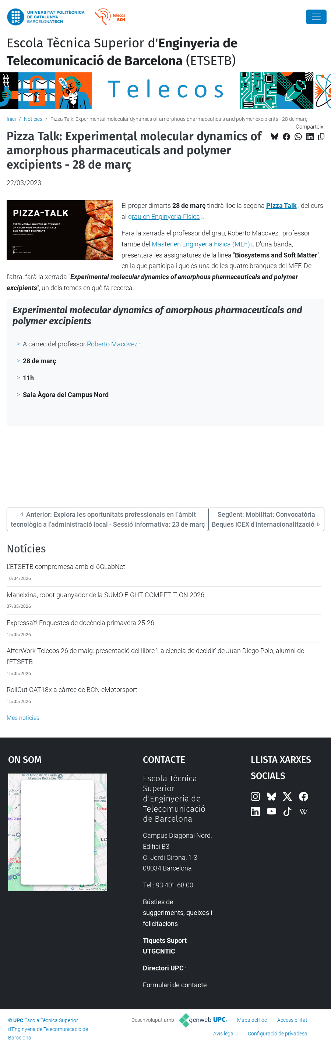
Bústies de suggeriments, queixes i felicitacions (177, 912)
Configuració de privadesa (277, 1034)
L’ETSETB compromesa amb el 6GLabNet (66, 566)
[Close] (316, 17)
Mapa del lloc (252, 1020)
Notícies (33, 119)
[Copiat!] (321, 137)
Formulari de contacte (175, 985)
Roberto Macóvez (112, 344)
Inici (11, 119)
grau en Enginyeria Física (164, 216)
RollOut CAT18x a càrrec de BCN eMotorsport (72, 689)
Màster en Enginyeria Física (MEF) (201, 244)
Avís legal (224, 1034)
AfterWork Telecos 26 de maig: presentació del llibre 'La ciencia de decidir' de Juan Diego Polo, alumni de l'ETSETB (155, 656)
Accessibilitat (292, 1020)
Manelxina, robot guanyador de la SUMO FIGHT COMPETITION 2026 (105, 595)
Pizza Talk (281, 205)
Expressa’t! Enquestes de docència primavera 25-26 (80, 623)
